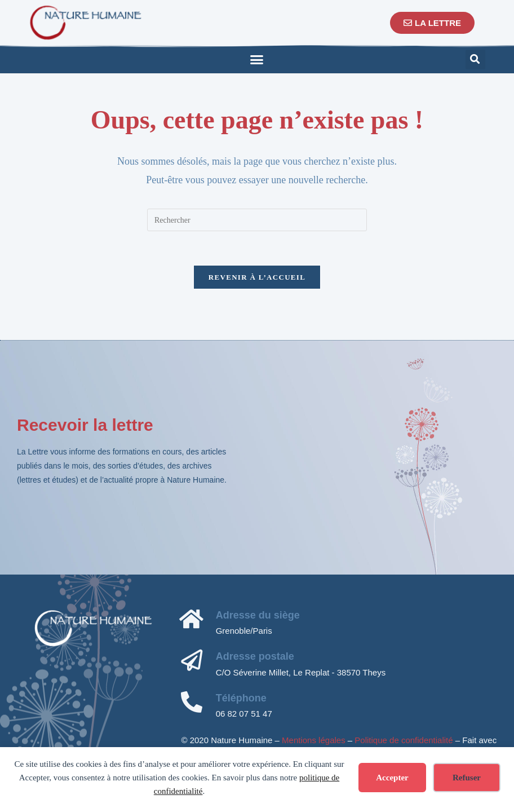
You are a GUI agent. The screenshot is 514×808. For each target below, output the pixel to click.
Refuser (467, 777)
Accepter (392, 777)
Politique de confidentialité (404, 740)
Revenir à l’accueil (257, 277)
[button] (257, 59)
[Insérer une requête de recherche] (257, 220)
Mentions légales (313, 740)
